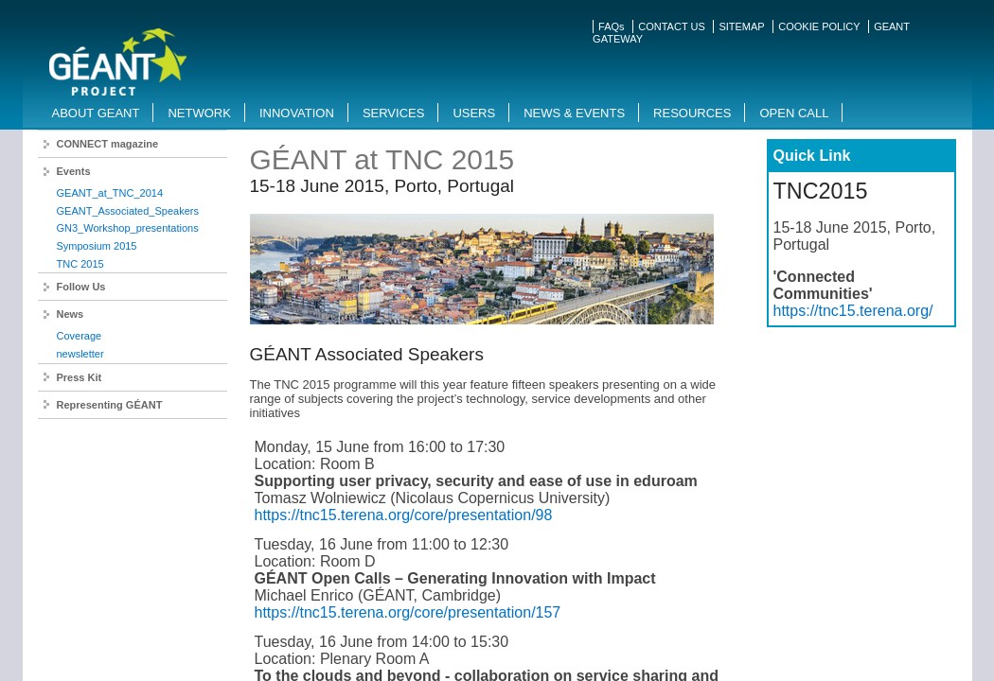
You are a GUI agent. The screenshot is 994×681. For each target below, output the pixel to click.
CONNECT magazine (108, 143)
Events (74, 171)
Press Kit (79, 377)
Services (394, 113)
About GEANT (96, 113)
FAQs (611, 26)
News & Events (574, 113)
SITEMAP (741, 26)
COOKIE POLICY (819, 26)
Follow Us (81, 286)
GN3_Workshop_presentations (128, 228)
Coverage (79, 335)
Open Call (793, 113)
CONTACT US (671, 26)
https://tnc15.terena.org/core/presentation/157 (408, 612)
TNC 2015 (80, 264)
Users (474, 113)
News (70, 314)
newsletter (80, 353)
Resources (692, 113)
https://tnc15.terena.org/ (853, 311)
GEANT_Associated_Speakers (128, 211)
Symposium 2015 (97, 246)
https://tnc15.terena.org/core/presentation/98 (404, 515)
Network (199, 113)
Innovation (296, 113)
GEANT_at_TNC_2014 (110, 193)
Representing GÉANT (110, 404)
